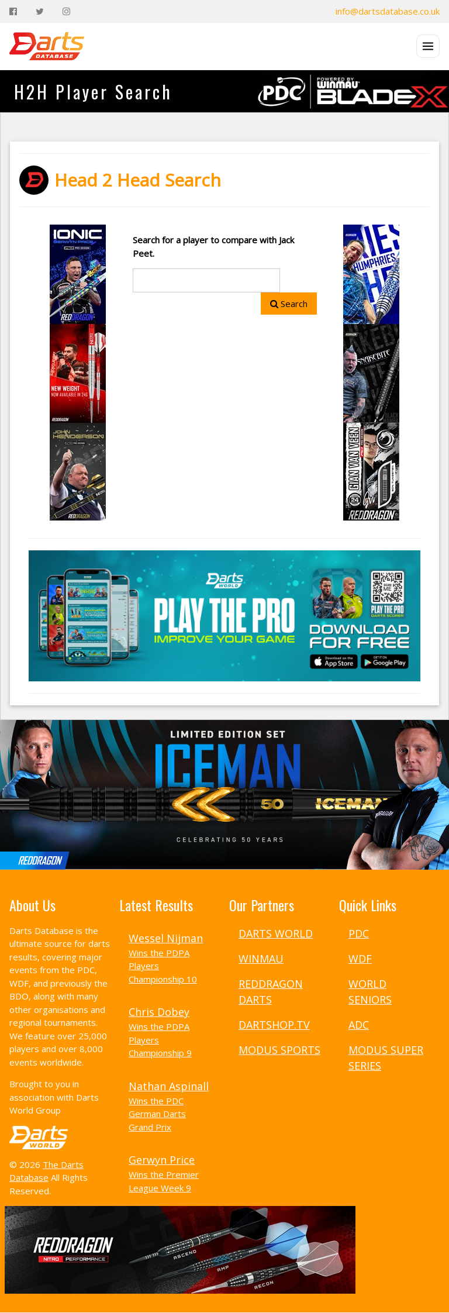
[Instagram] (66, 11)
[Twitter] (39, 11)
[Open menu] (428, 46)
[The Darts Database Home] (46, 46)
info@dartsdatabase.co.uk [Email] (388, 11)
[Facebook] (13, 11)
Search (289, 303)
